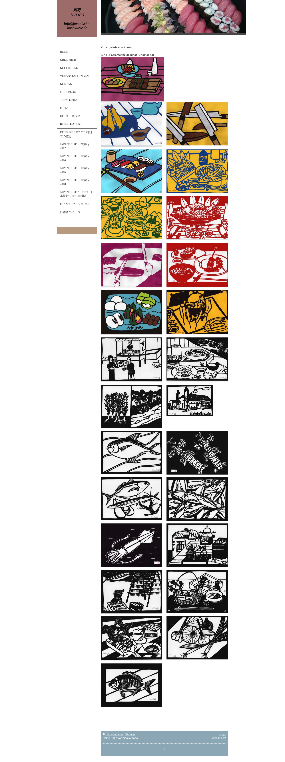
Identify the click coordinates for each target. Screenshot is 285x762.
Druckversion (113, 734)
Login (222, 734)
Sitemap (130, 734)
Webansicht (219, 737)
